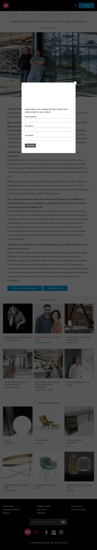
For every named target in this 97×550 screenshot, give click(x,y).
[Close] (75, 83)
